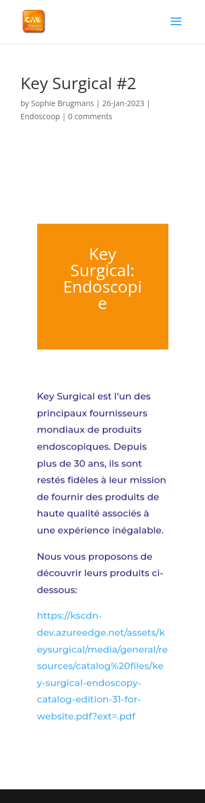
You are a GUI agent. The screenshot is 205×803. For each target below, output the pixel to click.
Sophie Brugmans (62, 103)
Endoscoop (40, 116)
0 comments (90, 116)
